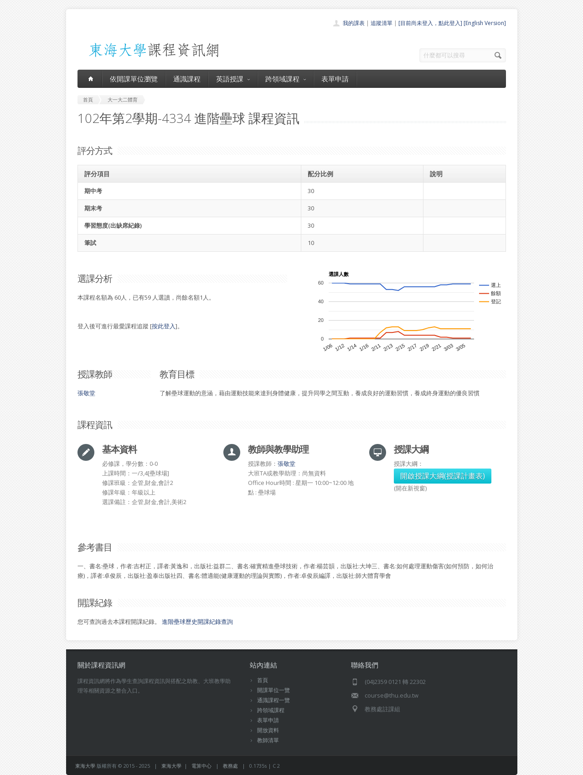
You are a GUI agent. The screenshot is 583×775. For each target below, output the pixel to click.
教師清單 (268, 740)
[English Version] (485, 23)
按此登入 (163, 326)
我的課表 (354, 23)
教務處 (230, 765)
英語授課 (233, 78)
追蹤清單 (381, 23)
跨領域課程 (285, 78)
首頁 (262, 680)
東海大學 (85, 765)
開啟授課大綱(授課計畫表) (442, 476)
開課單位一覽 (273, 690)
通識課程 (187, 78)
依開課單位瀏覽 (134, 78)
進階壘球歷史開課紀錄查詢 (197, 621)
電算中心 (201, 765)
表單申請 (335, 78)
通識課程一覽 (273, 700)
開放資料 (268, 730)
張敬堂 (86, 393)
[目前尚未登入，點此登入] (430, 23)
